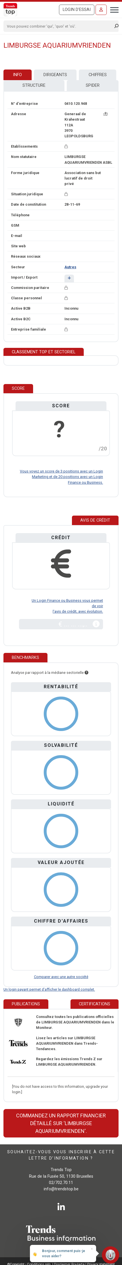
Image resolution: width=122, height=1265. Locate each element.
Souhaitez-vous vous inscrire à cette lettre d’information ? (61, 1155)
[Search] (59, 26)
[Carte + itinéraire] (106, 114)
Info (17, 74)
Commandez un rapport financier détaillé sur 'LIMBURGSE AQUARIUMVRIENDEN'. (61, 1123)
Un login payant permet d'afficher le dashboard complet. (49, 989)
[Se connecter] (101, 10)
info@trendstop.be (61, 1189)
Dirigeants (55, 74)
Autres (70, 267)
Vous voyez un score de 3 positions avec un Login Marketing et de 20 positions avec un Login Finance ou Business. (61, 476)
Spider (93, 85)
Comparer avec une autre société (61, 977)
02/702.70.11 (61, 1182)
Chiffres (98, 74)
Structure (33, 85)
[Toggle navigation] (113, 9)
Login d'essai (77, 9)
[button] (69, 278)
